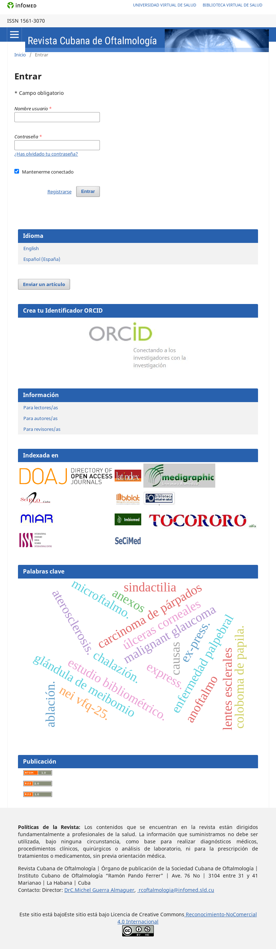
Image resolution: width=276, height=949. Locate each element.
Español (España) (41, 259)
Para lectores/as (40, 407)
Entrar (88, 191)
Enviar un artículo (44, 284)
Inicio (20, 54)
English (31, 248)
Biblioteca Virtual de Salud (232, 5)
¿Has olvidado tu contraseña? (46, 154)
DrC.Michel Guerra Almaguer (99, 889)
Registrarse (59, 191)
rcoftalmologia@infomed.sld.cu (175, 889)
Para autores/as (40, 418)
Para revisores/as (41, 429)
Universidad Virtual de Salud (164, 5)
